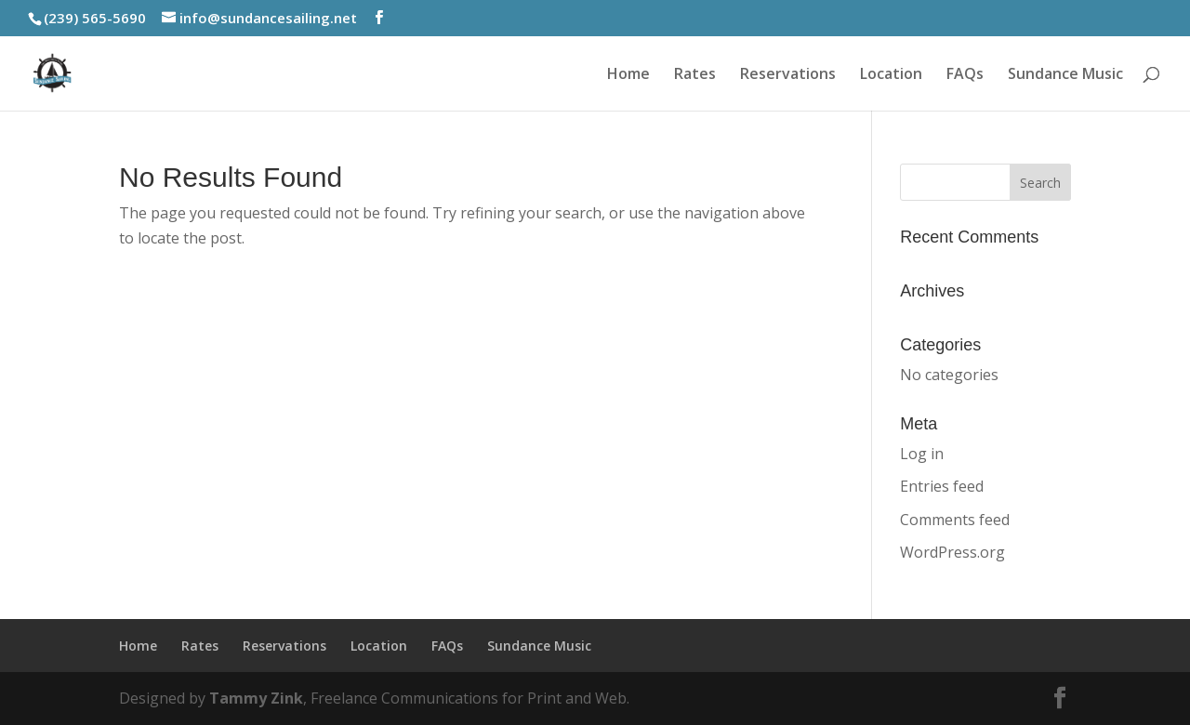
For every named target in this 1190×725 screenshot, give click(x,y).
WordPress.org (952, 552)
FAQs (965, 75)
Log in (922, 453)
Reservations (788, 75)
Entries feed (942, 486)
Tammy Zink (256, 698)
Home (628, 75)
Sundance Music (1065, 75)
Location (891, 75)
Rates (695, 75)
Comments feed (955, 519)
